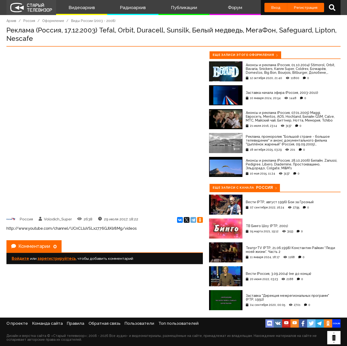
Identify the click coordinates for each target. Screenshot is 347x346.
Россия (29, 21)
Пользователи (139, 323)
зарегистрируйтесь (56, 258)
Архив (11, 21)
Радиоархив (133, 7)
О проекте (17, 323)
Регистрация (305, 7)
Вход (275, 7)
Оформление (53, 21)
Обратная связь (105, 323)
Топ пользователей (178, 323)
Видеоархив (81, 7)
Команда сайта (47, 323)
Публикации (184, 7)
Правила (75, 323)
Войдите (20, 258)
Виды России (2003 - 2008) (93, 21)
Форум (235, 7)
